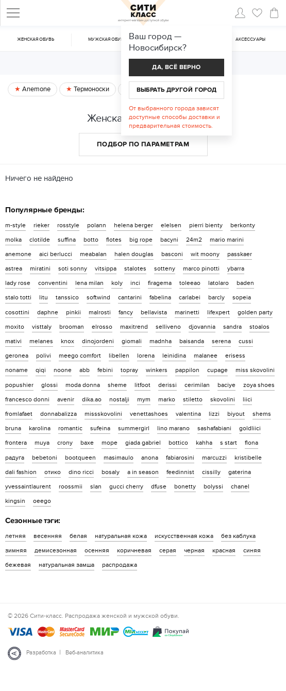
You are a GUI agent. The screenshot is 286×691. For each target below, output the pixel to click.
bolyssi (213, 486)
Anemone (36, 89)
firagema (160, 282)
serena (221, 341)
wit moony (205, 254)
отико (52, 472)
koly (117, 282)
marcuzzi (214, 457)
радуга (14, 457)
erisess (235, 355)
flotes (114, 239)
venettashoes (149, 413)
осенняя (97, 550)
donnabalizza (58, 413)
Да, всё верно (176, 67)
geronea (16, 355)
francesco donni (27, 399)
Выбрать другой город (177, 90)
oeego (42, 500)
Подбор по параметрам (143, 144)
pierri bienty (206, 225)
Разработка (41, 652)
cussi (246, 341)
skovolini (222, 399)
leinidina (174, 355)
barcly (216, 297)
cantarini (130, 297)
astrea (13, 268)
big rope (141, 239)
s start (228, 442)
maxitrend (134, 326)
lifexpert (218, 312)
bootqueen (80, 457)
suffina (67, 239)
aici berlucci (55, 254)
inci (135, 282)
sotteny (164, 268)
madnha (160, 341)
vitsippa (105, 268)
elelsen (171, 225)
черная (194, 550)
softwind (98, 297)
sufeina (100, 428)
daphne (47, 312)
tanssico (67, 297)
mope (109, 442)
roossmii (70, 486)
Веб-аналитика (84, 652)
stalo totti (18, 297)
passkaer (239, 254)
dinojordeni (98, 341)
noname (16, 370)
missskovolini (103, 413)
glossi (49, 385)
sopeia (241, 297)
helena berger (133, 225)
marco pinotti (201, 268)
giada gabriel (143, 442)
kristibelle (248, 457)
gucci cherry (126, 486)
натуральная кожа (121, 536)
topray (129, 370)
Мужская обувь (107, 39)
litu (43, 297)
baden (245, 282)
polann (96, 225)
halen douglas (134, 254)
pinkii (73, 312)
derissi (167, 385)
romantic (70, 428)
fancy (126, 312)
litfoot (142, 385)
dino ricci (81, 472)
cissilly (211, 472)
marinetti (187, 312)
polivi (43, 355)
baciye (226, 385)
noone (63, 370)
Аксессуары (250, 39)
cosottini (17, 312)
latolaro (218, 282)
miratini (40, 268)
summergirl (133, 428)
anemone (18, 254)
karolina (40, 428)
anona (149, 457)
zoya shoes (259, 385)
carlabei (189, 297)
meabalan (93, 254)
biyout (236, 413)
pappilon (187, 370)
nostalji (119, 399)
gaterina (239, 472)
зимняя (16, 550)
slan (96, 486)
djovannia (202, 326)
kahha (204, 442)
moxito (14, 326)
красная (223, 550)
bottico (178, 442)
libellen (119, 355)
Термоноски (90, 89)
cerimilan (197, 385)
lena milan (89, 282)
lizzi (214, 413)
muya (42, 442)
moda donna (82, 385)
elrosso (102, 326)
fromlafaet (18, 413)
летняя (15, 536)
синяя (252, 550)
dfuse (158, 486)
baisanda (191, 341)
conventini (53, 282)
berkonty (242, 225)
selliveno (168, 326)
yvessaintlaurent (28, 486)
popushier (19, 385)
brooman (71, 326)
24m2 (194, 239)
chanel (240, 486)
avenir (65, 399)
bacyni (169, 239)
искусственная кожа (184, 536)
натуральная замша (66, 564)
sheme (117, 385)
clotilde (39, 239)
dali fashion (21, 472)
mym (143, 399)
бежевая (18, 564)
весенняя (47, 536)
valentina (188, 413)
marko (166, 399)
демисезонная (56, 550)
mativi (13, 341)
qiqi (41, 370)
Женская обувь (35, 39)
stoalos (259, 326)
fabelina (160, 297)
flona (251, 442)
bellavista (154, 312)
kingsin (15, 500)
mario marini (227, 239)
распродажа (119, 564)
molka (13, 239)
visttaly (42, 326)
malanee (205, 355)
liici (247, 399)
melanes (41, 341)
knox (67, 341)
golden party (255, 312)
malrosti (100, 312)
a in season (143, 472)
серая (167, 550)
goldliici (250, 428)
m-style (15, 225)
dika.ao (92, 399)
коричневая (134, 550)
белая (78, 536)
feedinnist (180, 472)
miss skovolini (255, 370)
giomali (132, 341)
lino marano (173, 428)
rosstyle (68, 225)
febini (105, 370)
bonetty (185, 486)
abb (84, 370)
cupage (217, 370)
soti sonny (72, 268)
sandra (232, 326)
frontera (16, 442)
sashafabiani (214, 428)
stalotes (135, 268)
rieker (41, 225)
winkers (156, 370)
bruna (13, 428)
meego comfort (80, 355)
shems (262, 413)
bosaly (111, 472)
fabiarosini (180, 457)
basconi (172, 254)
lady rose (17, 282)
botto (90, 239)
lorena (146, 355)
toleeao (189, 282)
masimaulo (118, 457)
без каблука (238, 536)
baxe (87, 442)
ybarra (235, 268)
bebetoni (44, 457)
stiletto (193, 399)
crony (65, 442)
